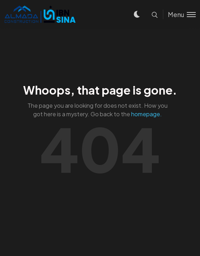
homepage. (146, 114)
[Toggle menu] (179, 14)
